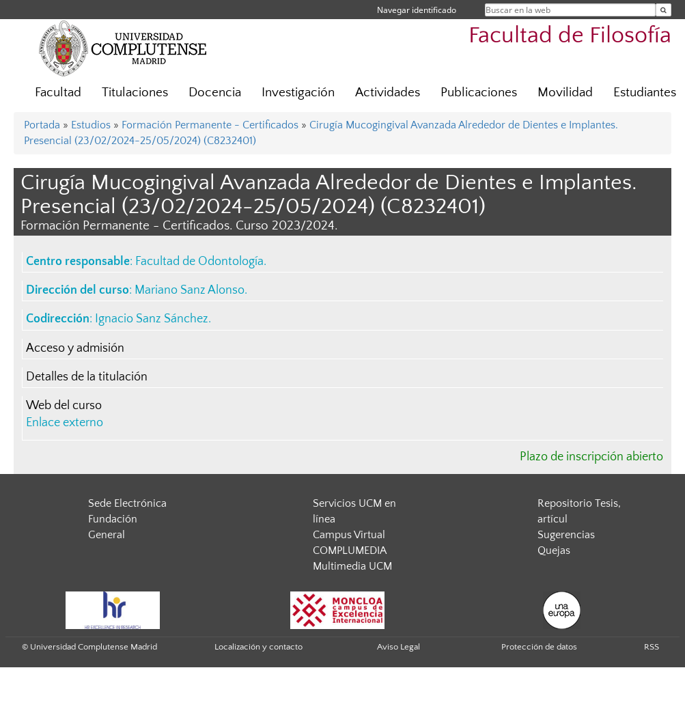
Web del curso (64, 406)
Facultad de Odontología (199, 261)
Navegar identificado (416, 10)
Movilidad (565, 92)
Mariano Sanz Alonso (189, 290)
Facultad (58, 92)
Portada (42, 125)
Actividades (387, 92)
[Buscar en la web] (663, 9)
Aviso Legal (398, 647)
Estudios (91, 125)
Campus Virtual (349, 535)
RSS (651, 647)
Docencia (214, 92)
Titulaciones (135, 92)
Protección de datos (539, 647)
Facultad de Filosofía (570, 35)
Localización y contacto (258, 647)
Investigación (298, 92)
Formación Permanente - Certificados (210, 125)
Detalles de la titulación (87, 377)
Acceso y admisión (75, 348)
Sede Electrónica (127, 503)
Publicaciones (479, 92)
